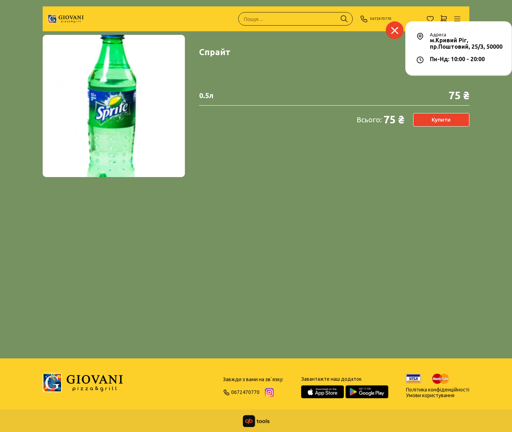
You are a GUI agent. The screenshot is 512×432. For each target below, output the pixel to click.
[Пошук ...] (344, 19)
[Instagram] (269, 392)
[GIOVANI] (66, 19)
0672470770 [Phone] (379, 19)
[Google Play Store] (367, 391)
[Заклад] (395, 30)
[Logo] (83, 386)
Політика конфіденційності (437, 390)
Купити (441, 120)
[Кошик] (443, 19)
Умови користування (430, 395)
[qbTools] (256, 421)
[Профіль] (457, 19)
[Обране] (430, 19)
